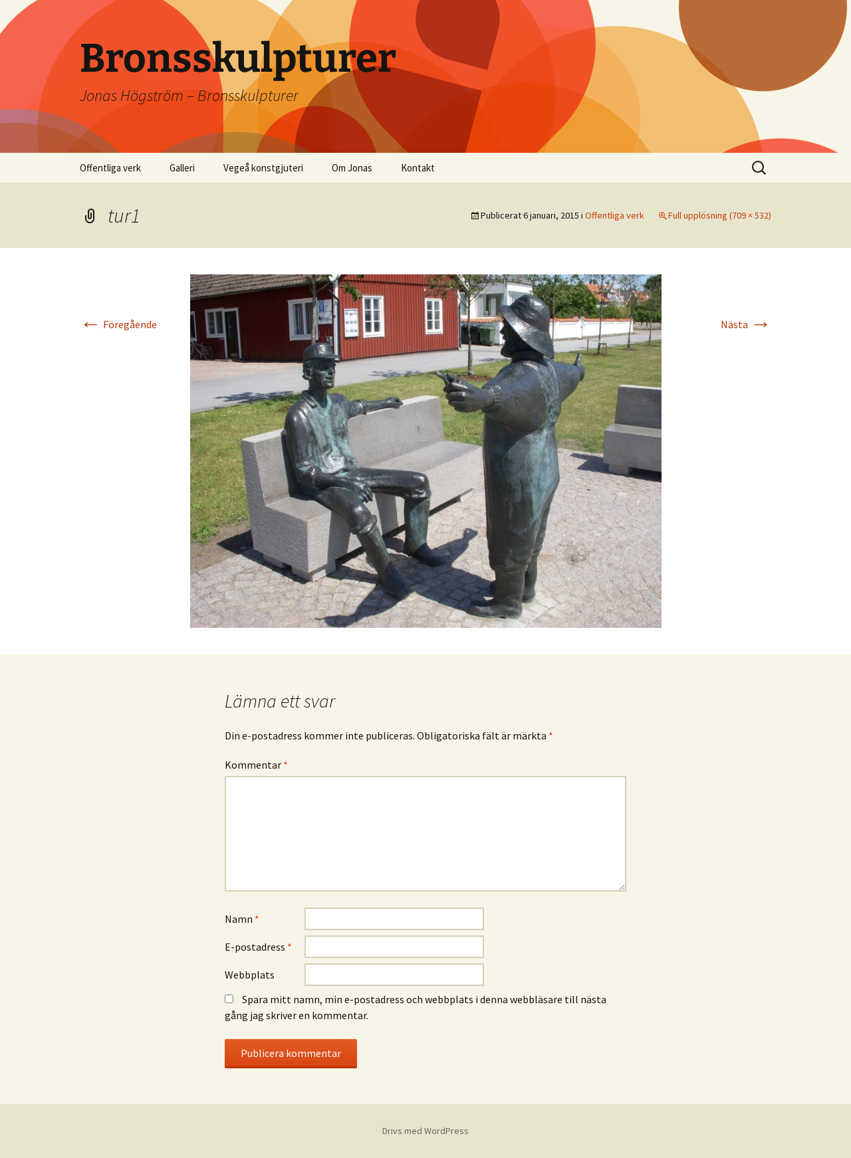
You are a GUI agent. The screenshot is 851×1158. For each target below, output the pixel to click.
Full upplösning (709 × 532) (719, 215)
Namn (242, 918)
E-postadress (258, 946)
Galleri (182, 167)
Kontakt (418, 167)
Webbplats (250, 974)
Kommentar (256, 764)
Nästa (746, 324)
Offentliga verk (110, 167)
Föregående (118, 324)
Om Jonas (352, 167)
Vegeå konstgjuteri (263, 167)
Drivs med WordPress (425, 1131)
